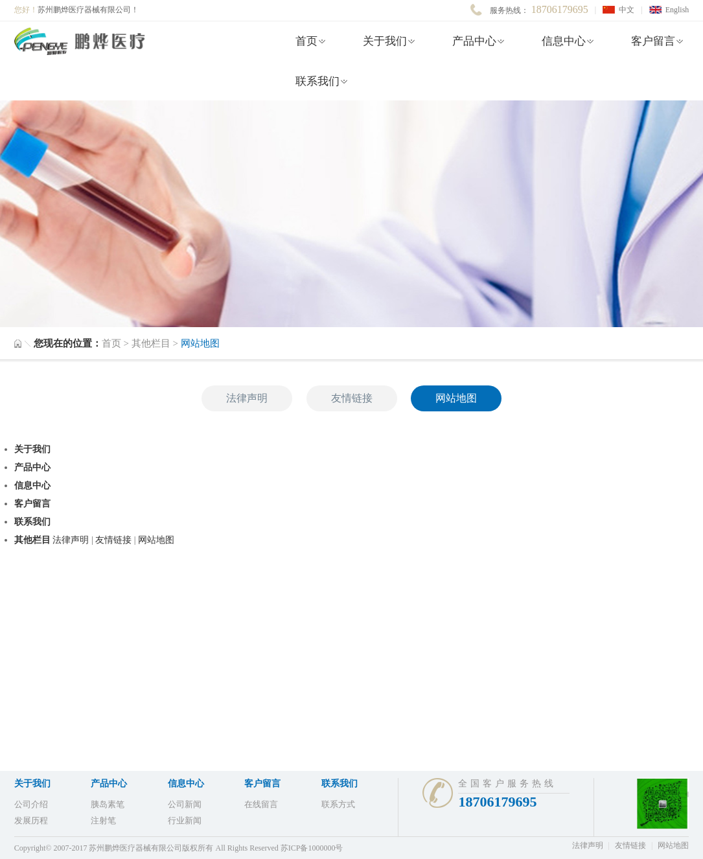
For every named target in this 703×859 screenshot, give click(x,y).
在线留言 (261, 804)
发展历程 (31, 820)
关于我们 (385, 41)
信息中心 (564, 41)
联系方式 (338, 804)
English (677, 9)
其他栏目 (152, 343)
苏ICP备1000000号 (312, 848)
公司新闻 (185, 804)
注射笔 (103, 820)
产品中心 (474, 41)
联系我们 (317, 81)
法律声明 (247, 398)
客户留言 (653, 41)
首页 (306, 41)
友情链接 (352, 398)
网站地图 (456, 398)
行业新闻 (185, 820)
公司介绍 (31, 804)
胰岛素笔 (107, 804)
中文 (626, 9)
